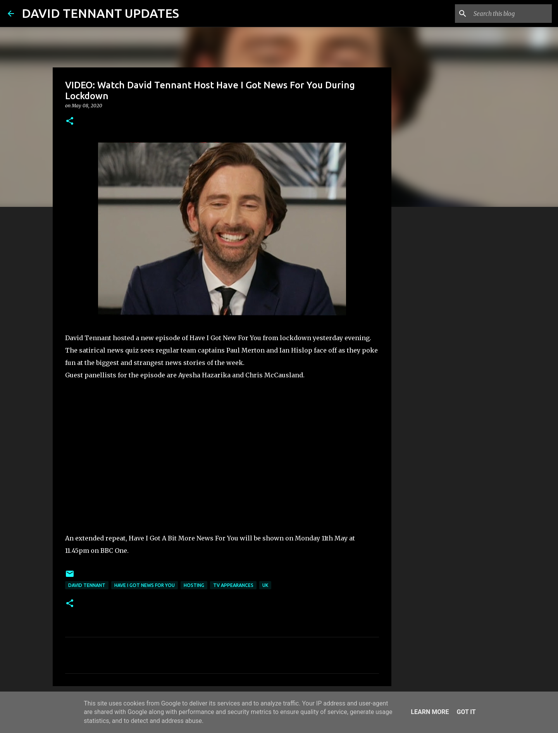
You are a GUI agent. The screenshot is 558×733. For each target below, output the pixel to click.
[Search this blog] (511, 13)
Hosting (194, 585)
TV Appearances (233, 585)
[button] (69, 121)
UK (265, 585)
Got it (465, 712)
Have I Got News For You (144, 585)
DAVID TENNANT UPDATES (100, 13)
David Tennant (86, 585)
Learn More (430, 712)
